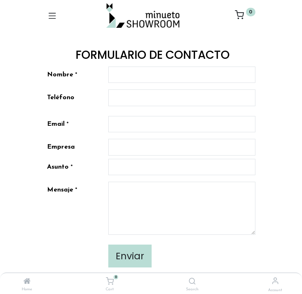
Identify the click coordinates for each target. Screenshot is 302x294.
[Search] (192, 282)
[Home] (27, 282)
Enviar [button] (130, 256)
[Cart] (110, 281)
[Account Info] (275, 281)
